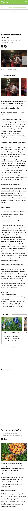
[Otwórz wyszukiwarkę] (22, 2)
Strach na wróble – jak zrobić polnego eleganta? (12, 338)
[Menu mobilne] (25, 2)
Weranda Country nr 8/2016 (12, 332)
